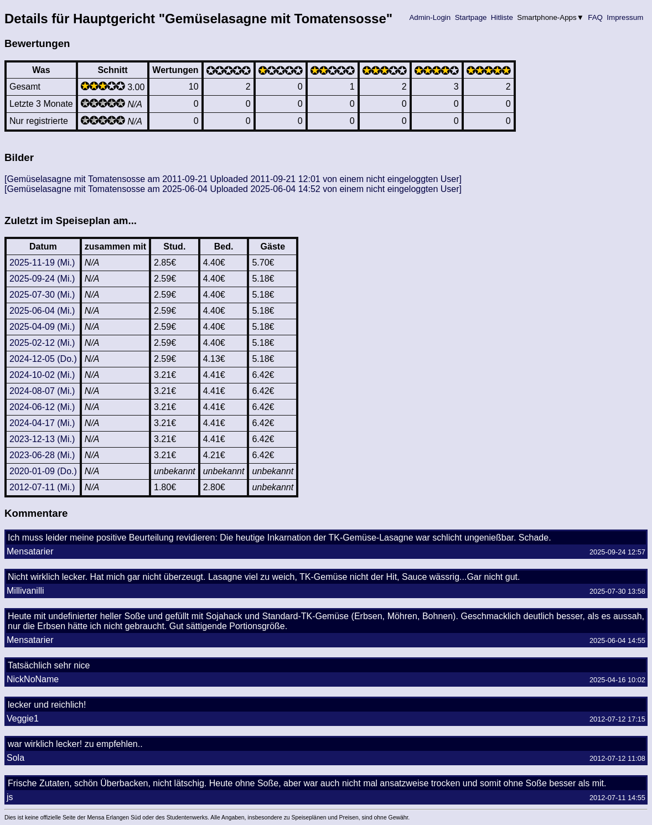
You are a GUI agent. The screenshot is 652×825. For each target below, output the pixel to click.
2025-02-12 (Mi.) (42, 342)
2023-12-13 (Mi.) (42, 439)
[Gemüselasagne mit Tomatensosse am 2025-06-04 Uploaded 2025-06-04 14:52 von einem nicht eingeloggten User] (233, 189)
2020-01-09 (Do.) (43, 471)
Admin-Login (430, 17)
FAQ (595, 17)
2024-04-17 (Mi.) (42, 423)
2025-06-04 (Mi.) (42, 310)
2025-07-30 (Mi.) (42, 294)
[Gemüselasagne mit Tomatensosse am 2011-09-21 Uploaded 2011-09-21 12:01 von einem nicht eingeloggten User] (233, 179)
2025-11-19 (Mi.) (42, 262)
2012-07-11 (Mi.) (42, 487)
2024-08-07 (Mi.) (42, 391)
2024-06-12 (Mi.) (42, 407)
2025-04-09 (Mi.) (42, 326)
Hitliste (502, 17)
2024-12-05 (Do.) (43, 359)
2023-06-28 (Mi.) (42, 455)
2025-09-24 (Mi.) (42, 278)
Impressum (625, 17)
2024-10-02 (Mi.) (42, 375)
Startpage (471, 17)
